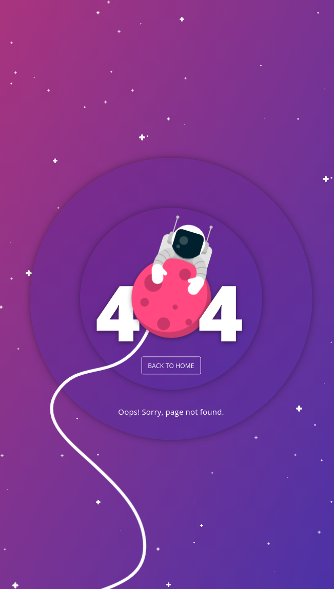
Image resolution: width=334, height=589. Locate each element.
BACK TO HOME (171, 365)
